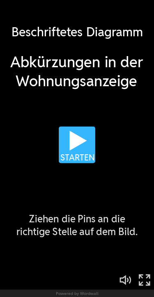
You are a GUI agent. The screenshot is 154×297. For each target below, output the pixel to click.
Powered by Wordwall (77, 293)
